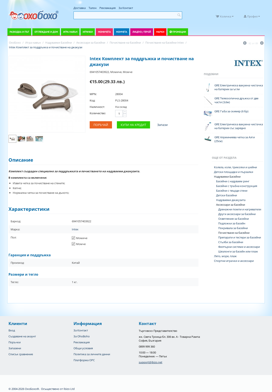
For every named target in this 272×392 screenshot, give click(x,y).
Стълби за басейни (230, 242)
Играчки (88, 31)
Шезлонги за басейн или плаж (238, 251)
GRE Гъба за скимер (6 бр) (231, 111)
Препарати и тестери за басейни (239, 237)
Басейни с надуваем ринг (232, 181)
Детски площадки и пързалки (233, 172)
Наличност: (97, 107)
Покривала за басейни (233, 228)
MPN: (93, 94)
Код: (92, 100)
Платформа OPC (84, 360)
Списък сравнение (20, 354)
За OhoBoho (82, 336)
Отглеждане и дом (46, 31)
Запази (162, 125)
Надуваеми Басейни (227, 176)
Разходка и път (19, 31)
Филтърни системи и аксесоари (239, 247)
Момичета (104, 31)
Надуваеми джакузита (230, 200)
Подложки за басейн (231, 223)
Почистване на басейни (233, 233)
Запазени (14, 348)
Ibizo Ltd (69, 389)
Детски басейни (226, 195)
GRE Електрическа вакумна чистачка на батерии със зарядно (238, 126)
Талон (92, 8)
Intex (75, 229)
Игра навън (70, 31)
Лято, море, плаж (225, 256)
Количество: (98, 113)
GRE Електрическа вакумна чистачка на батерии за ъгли (238, 87)
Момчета (121, 31)
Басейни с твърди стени (231, 190)
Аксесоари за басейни (230, 205)
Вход (11, 330)
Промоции (179, 31)
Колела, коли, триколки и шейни (235, 167)
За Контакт (126, 8)
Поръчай (101, 125)
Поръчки (14, 342)
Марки (160, 31)
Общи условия (83, 348)
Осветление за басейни (233, 219)
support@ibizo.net (150, 362)
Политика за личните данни (92, 354)
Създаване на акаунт (22, 336)
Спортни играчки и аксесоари (234, 261)
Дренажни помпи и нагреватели (239, 209)
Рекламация (107, 8)
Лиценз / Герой (141, 31)
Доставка (80, 8)
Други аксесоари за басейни (237, 214)
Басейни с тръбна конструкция (236, 186)
